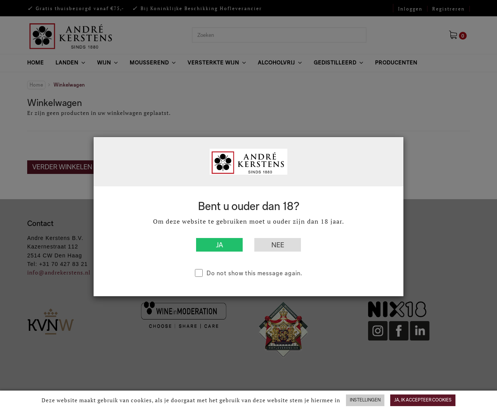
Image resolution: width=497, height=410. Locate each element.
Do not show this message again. (254, 273)
